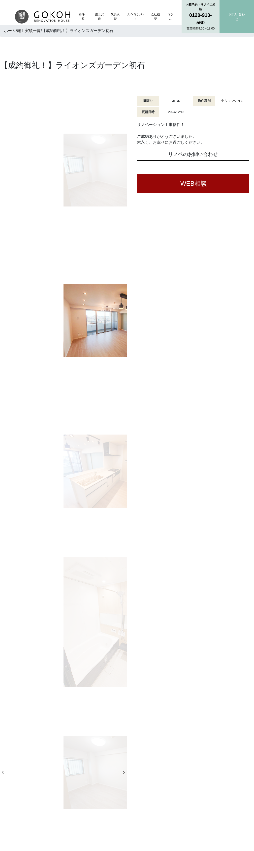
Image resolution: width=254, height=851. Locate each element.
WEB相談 (193, 183)
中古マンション (232, 101)
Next (124, 181)
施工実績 (99, 17)
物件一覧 (83, 17)
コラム (170, 17)
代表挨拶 (115, 17)
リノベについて (135, 17)
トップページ (105, 768)
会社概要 (155, 17)
